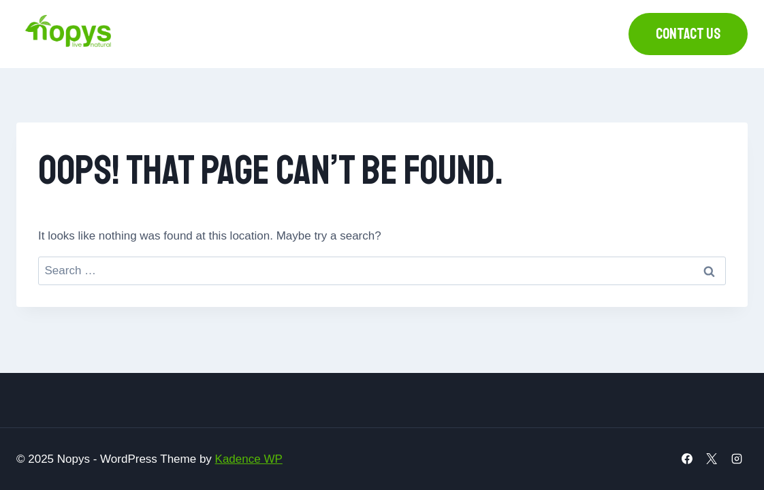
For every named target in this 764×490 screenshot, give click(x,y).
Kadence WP (249, 459)
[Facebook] (687, 459)
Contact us (688, 34)
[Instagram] (737, 459)
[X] (711, 459)
